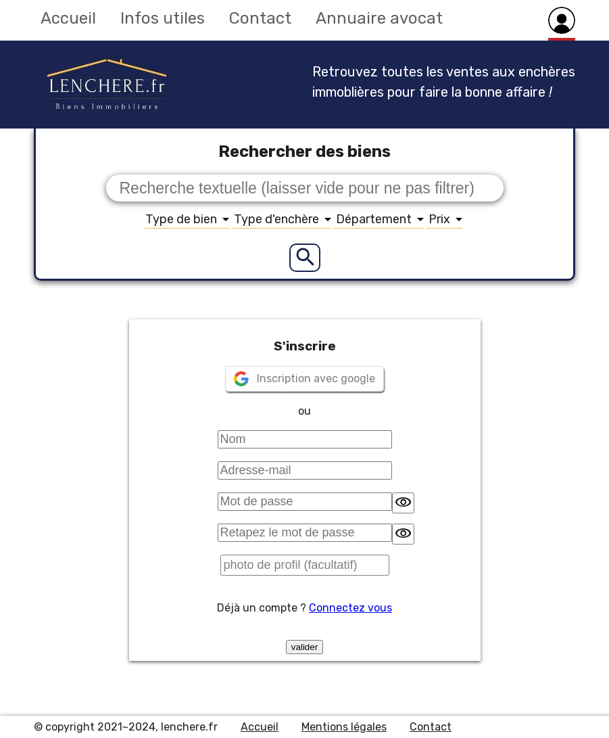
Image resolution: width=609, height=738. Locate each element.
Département (380, 219)
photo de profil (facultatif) (291, 565)
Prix (445, 219)
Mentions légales (344, 726)
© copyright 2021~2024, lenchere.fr (126, 726)
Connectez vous (350, 607)
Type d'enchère (282, 219)
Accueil (68, 18)
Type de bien (187, 219)
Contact (260, 18)
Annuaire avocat (379, 18)
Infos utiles (162, 18)
